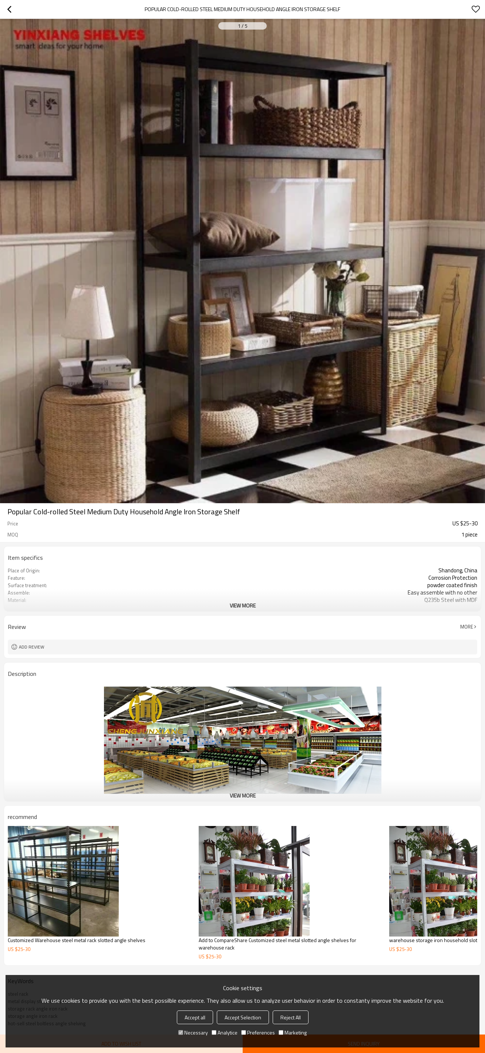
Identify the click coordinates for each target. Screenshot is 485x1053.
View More (243, 605)
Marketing (293, 1032)
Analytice (225, 1032)
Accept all (195, 1017)
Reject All (290, 1017)
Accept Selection (243, 1017)
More (466, 626)
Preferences (258, 1032)
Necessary (193, 1032)
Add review (31, 646)
